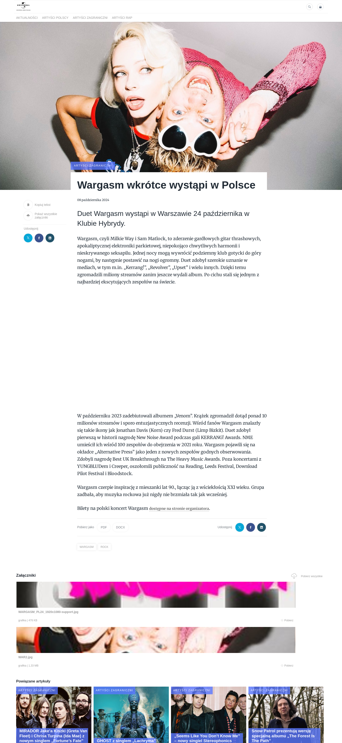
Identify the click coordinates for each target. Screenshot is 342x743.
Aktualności (27, 17)
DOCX (120, 527)
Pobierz (82, 621)
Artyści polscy (55, 17)
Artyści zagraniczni (90, 17)
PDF (104, 527)
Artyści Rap (122, 17)
